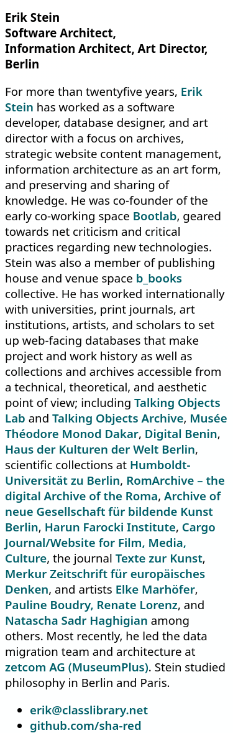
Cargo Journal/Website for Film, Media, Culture (110, 542)
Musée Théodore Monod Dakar (116, 425)
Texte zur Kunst (159, 558)
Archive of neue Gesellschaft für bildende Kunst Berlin (113, 511)
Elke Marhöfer (155, 589)
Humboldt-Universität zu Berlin (98, 472)
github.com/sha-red (86, 725)
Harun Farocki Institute (110, 527)
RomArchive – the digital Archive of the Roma (115, 487)
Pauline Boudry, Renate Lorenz (91, 604)
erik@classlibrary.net (89, 709)
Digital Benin (181, 433)
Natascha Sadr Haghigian (76, 620)
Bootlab (155, 215)
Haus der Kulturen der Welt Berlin (100, 449)
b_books (159, 278)
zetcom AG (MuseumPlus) (76, 667)
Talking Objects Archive (117, 418)
